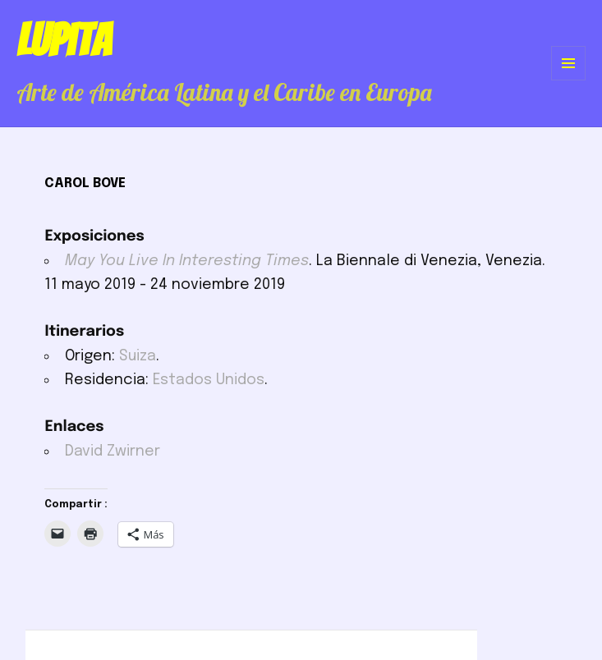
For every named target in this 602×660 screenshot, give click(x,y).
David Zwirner (112, 451)
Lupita (63, 40)
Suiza (137, 356)
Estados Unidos (208, 380)
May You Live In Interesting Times (187, 261)
